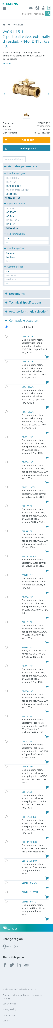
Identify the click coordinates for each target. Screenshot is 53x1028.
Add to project (28, 148)
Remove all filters (14, 159)
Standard (10, 253)
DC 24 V (10, 224)
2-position (11, 193)
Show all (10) (13, 197)
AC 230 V (11, 212)
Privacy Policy (9, 1009)
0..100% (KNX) (13, 186)
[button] (26, 115)
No (7, 242)
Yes (8, 238)
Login (43, 8)
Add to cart (28, 139)
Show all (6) (12, 228)
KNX (8, 271)
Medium (10, 257)
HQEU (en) (37, 8)
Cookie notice (9, 1003)
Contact (31, 8)
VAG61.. (9, 24)
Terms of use (9, 1015)
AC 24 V (10, 216)
